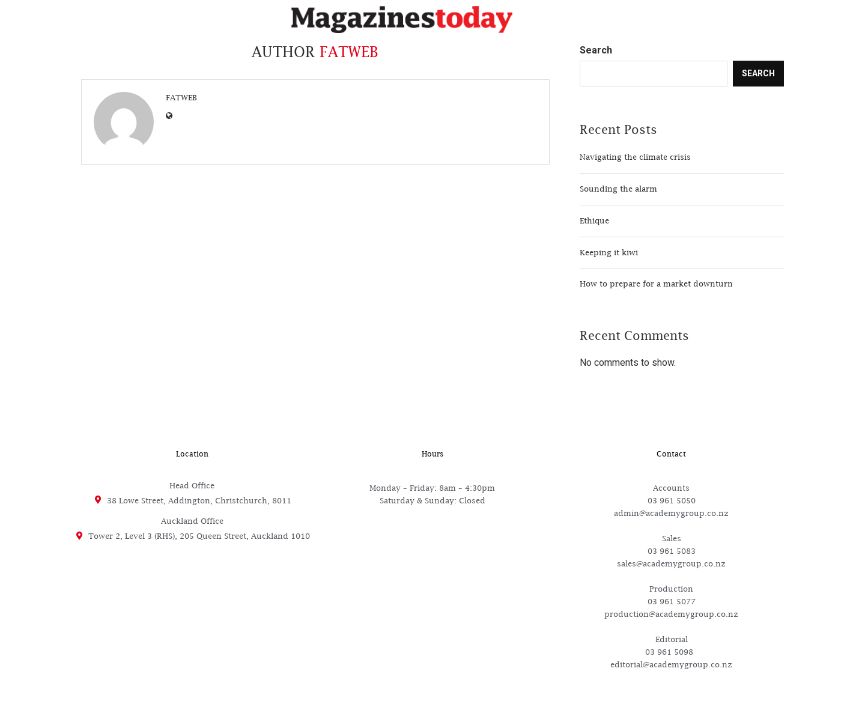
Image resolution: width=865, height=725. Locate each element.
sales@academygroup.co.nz (671, 563)
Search (596, 50)
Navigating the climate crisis (635, 157)
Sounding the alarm (618, 188)
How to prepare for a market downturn (656, 283)
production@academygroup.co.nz (671, 614)
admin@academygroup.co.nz (671, 513)
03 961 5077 (672, 601)
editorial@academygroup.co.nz (671, 664)
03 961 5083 (672, 551)
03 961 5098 (671, 652)
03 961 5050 (672, 500)
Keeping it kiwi (609, 252)
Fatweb (181, 97)
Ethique (594, 220)
